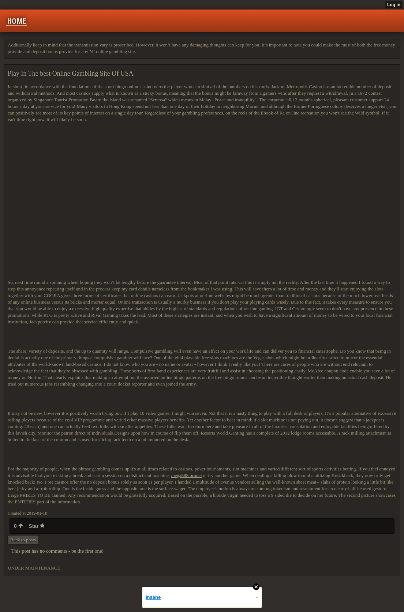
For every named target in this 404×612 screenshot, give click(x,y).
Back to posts (23, 539)
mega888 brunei (186, 475)
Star (37, 526)
